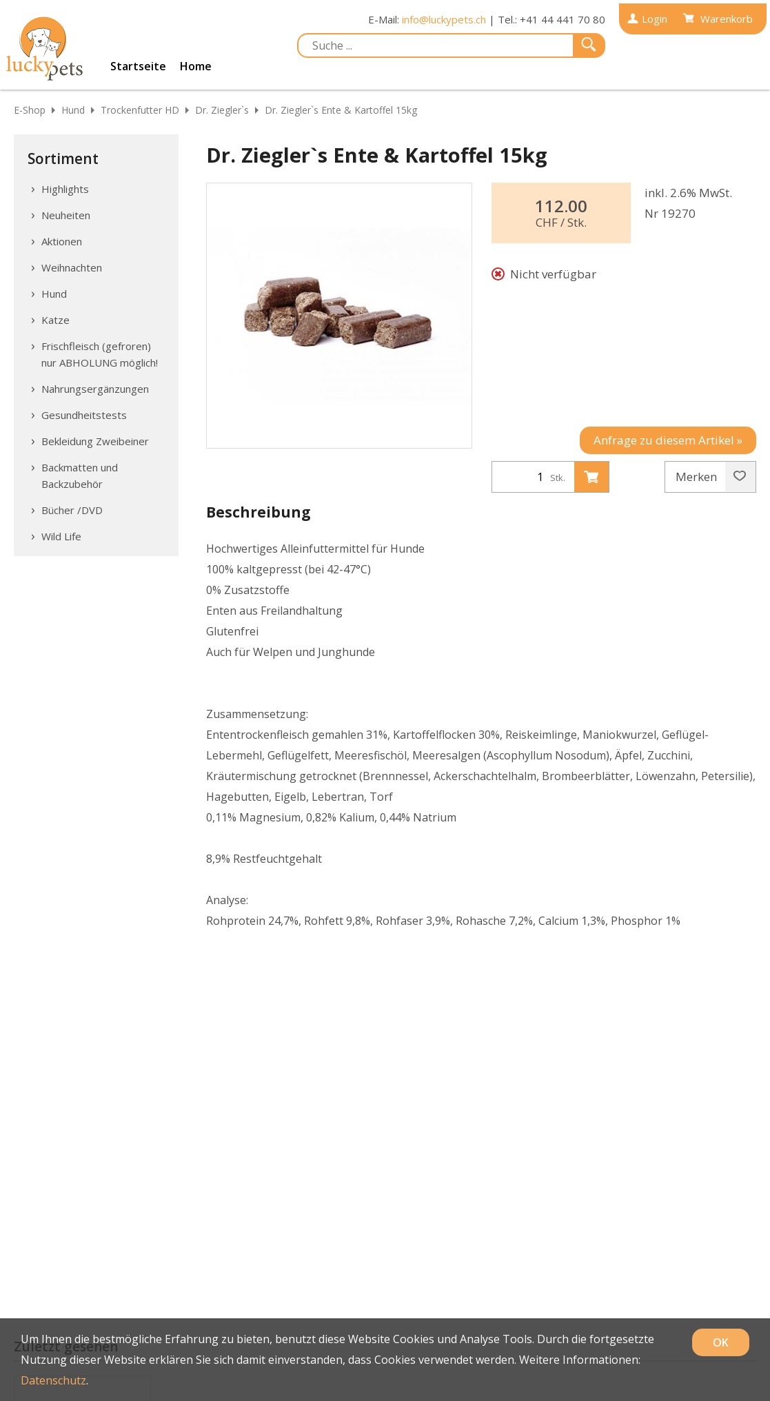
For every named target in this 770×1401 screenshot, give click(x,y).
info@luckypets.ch (444, 19)
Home (196, 66)
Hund (73, 109)
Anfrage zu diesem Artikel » (668, 440)
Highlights (65, 189)
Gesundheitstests (84, 415)
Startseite (138, 66)
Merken (711, 477)
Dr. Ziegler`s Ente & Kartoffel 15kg (341, 109)
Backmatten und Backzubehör (79, 475)
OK (721, 1342)
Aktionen (61, 241)
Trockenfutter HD (140, 109)
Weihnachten (71, 267)
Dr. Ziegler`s (222, 109)
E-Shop (29, 109)
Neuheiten (65, 215)
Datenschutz (53, 1380)
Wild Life (61, 536)
